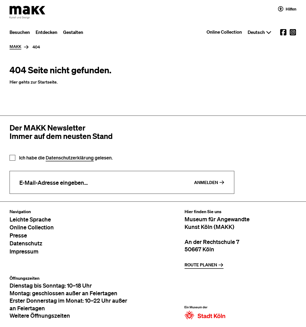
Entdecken (46, 32)
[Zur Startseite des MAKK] (27, 12)
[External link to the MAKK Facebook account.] (283, 32)
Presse (18, 235)
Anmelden (209, 182)
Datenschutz (26, 243)
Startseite (47, 81)
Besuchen (20, 32)
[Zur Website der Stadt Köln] (205, 297)
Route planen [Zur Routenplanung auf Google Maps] (204, 265)
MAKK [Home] (15, 46)
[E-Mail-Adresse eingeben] (97, 182)
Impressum (24, 251)
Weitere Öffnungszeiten (40, 315)
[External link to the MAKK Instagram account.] (292, 32)
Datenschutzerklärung (70, 157)
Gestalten (73, 32)
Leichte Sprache (30, 219)
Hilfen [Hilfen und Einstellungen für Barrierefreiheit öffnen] (287, 8)
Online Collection (224, 32)
